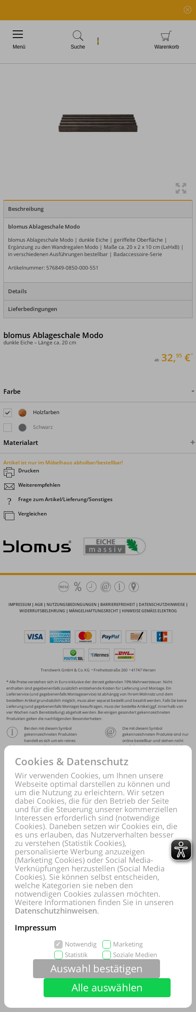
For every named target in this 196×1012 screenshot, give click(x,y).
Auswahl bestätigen (96, 968)
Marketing (128, 944)
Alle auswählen (107, 987)
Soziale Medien (135, 955)
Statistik (76, 955)
